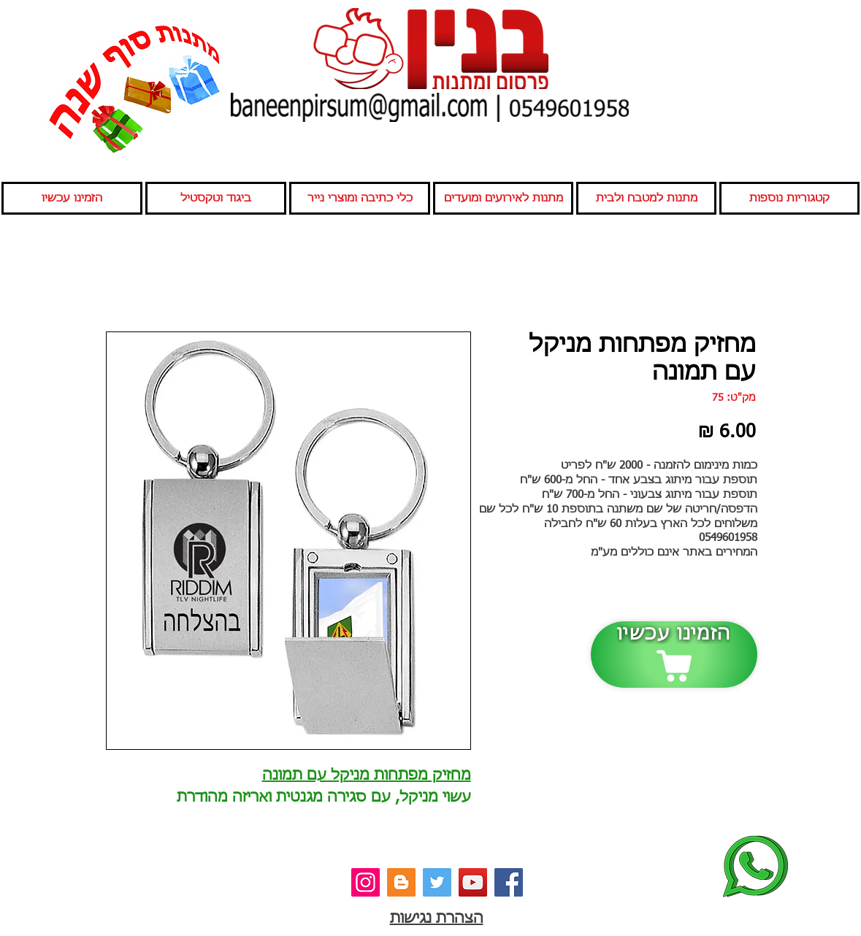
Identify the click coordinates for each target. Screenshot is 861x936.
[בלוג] (401, 882)
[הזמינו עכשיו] (674, 654)
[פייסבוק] (508, 882)
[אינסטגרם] (365, 882)
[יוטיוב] (473, 882)
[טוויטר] (437, 882)
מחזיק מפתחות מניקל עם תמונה (366, 775)
